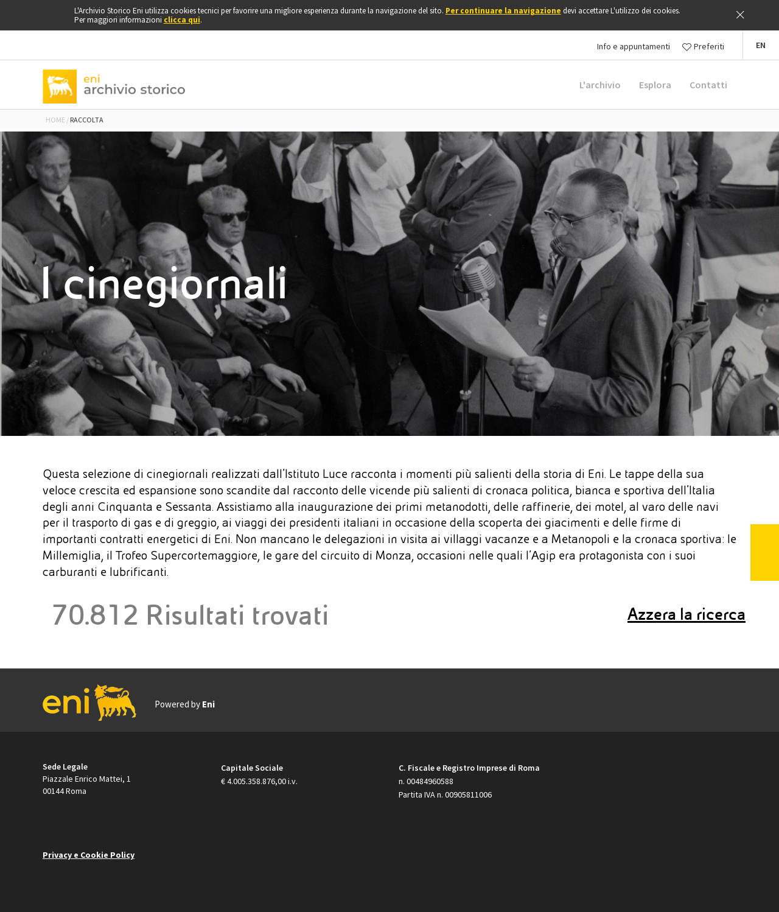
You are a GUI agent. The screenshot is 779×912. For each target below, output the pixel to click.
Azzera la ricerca (686, 614)
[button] (760, 45)
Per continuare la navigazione (503, 10)
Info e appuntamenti (633, 46)
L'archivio (600, 85)
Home (55, 119)
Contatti (708, 85)
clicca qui (182, 20)
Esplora (655, 85)
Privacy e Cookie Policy (88, 854)
